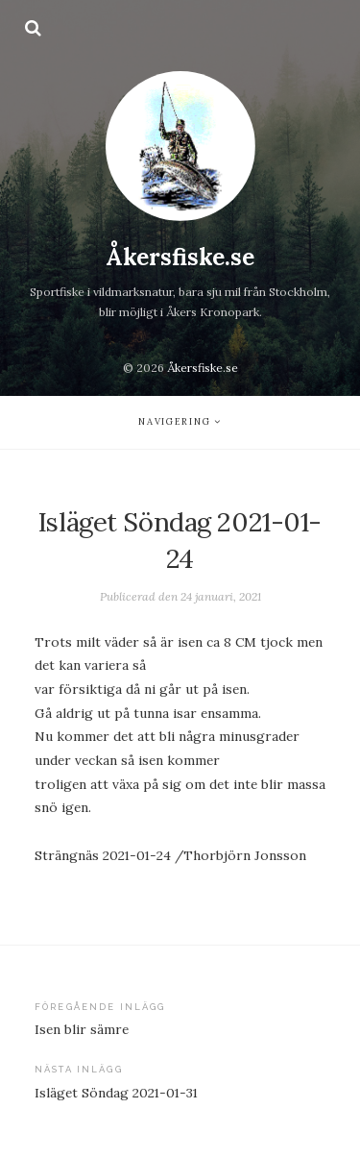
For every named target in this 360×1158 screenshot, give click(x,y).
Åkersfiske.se (180, 257)
